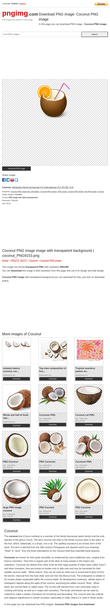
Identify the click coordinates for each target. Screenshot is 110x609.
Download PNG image (16, 169)
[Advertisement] (55, 59)
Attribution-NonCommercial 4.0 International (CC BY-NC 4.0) (42, 187)
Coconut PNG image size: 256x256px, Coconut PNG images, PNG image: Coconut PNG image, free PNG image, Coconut (57, 192)
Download (16, 379)
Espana (22, 3)
